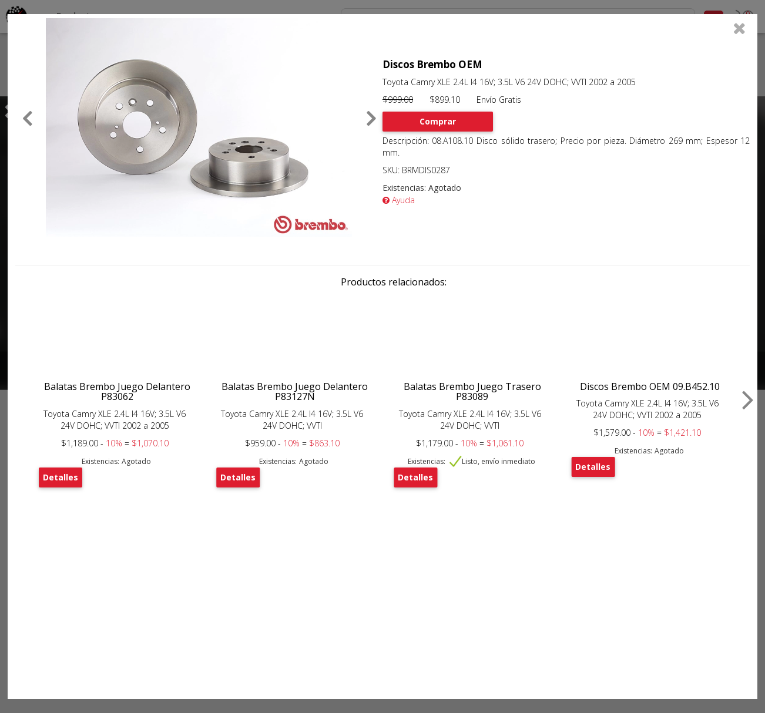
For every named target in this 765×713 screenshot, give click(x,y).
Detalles (60, 477)
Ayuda (398, 200)
